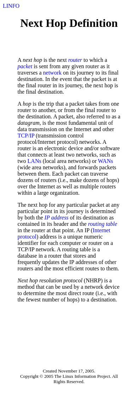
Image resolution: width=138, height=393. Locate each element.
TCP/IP (26, 136)
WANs (105, 161)
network (52, 73)
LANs (34, 161)
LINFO (11, 6)
